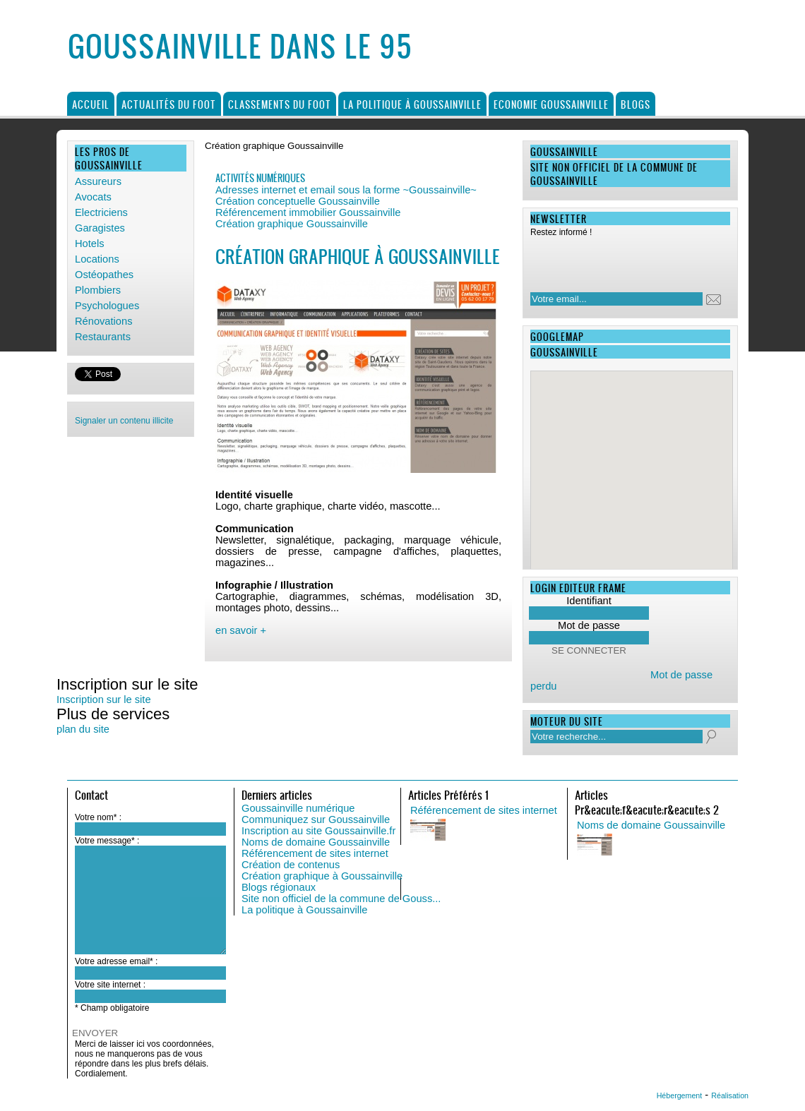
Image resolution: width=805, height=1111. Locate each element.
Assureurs (98, 181)
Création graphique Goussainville (291, 223)
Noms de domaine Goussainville (316, 842)
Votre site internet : (110, 985)
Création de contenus (291, 864)
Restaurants (103, 336)
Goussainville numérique (298, 808)
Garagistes (100, 228)
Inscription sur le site (103, 699)
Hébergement (680, 1095)
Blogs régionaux (279, 887)
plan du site (82, 729)
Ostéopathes (104, 274)
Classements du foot (279, 104)
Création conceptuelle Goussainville (297, 201)
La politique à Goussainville (412, 104)
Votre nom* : (98, 817)
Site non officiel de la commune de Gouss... (341, 898)
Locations (97, 259)
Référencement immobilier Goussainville (307, 212)
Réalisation (730, 1095)
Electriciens (101, 212)
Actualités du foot (168, 104)
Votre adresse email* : (116, 961)
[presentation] (621, 260)
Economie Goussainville (551, 104)
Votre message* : (107, 841)
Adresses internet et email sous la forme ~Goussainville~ (346, 190)
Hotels (90, 243)
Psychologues (107, 305)
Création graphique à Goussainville (322, 876)
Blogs (635, 104)
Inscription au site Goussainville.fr (318, 830)
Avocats (93, 197)
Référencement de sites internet (315, 853)
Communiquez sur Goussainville (316, 819)
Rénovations (103, 321)
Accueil (90, 104)
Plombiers (98, 290)
